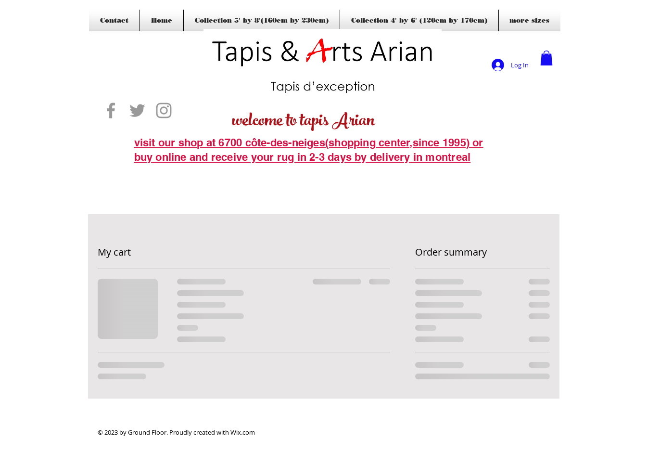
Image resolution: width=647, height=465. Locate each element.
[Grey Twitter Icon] (137, 110)
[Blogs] (148, 171)
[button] (546, 58)
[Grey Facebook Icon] (111, 110)
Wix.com (242, 432)
